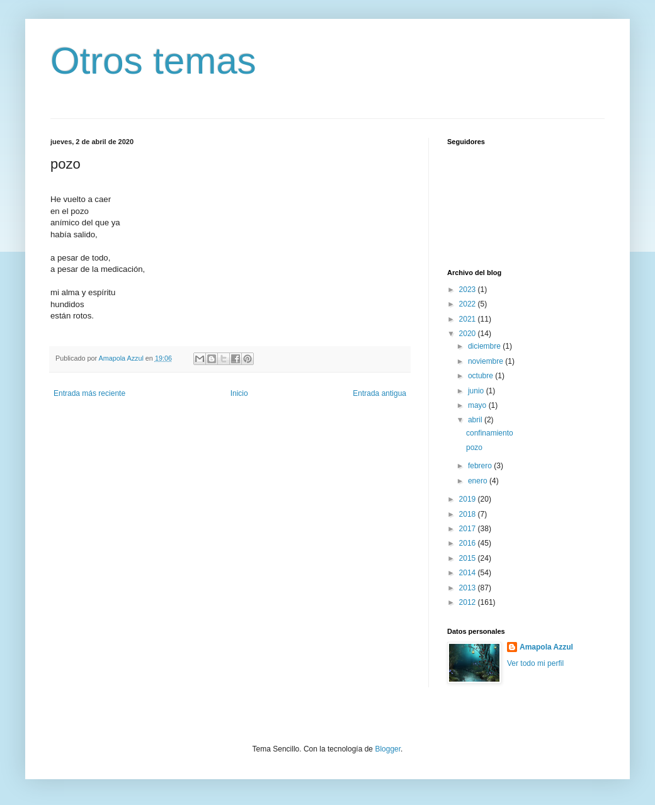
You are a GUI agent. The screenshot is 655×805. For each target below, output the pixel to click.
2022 (468, 304)
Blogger (388, 749)
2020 (468, 333)
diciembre (485, 346)
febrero (481, 465)
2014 (468, 572)
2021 (468, 319)
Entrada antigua (379, 393)
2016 (468, 543)
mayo (478, 405)
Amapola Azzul (546, 647)
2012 (468, 602)
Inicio (239, 393)
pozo (474, 447)
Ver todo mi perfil (535, 663)
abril (476, 419)
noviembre (486, 361)
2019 (468, 499)
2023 (468, 289)
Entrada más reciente (89, 393)
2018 (468, 514)
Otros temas (153, 61)
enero (478, 480)
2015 (468, 558)
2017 (468, 528)
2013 (468, 587)
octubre (481, 375)
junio (477, 390)
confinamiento (489, 433)
